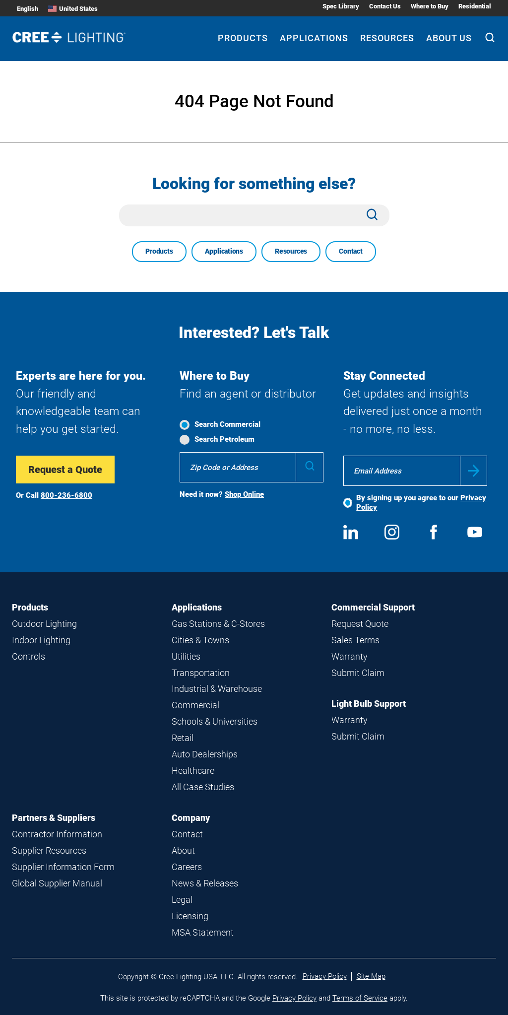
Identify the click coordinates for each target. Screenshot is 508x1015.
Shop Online (244, 494)
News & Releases (205, 883)
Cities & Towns (200, 640)
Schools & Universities (214, 721)
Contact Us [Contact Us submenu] (385, 6)
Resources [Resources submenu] (387, 38)
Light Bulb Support (368, 703)
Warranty (349, 656)
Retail (182, 738)
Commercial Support (373, 607)
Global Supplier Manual (57, 883)
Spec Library (340, 6)
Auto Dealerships (205, 754)
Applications (224, 251)
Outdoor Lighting (44, 623)
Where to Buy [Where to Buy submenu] (429, 6)
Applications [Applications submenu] (314, 38)
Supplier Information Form (63, 867)
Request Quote (359, 623)
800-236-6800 (66, 495)
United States (73, 8)
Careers (187, 867)
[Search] (490, 38)
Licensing (190, 916)
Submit (473, 471)
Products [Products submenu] (243, 38)
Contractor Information (57, 834)
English (27, 8)
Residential (474, 6)
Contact (351, 251)
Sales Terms (355, 640)
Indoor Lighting (41, 640)
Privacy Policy (325, 976)
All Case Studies (203, 787)
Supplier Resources (49, 850)
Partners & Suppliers (53, 817)
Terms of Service (359, 998)
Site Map (371, 976)
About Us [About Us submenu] (449, 38)
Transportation (201, 673)
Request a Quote (65, 469)
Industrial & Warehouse (217, 688)
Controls (28, 656)
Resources (291, 251)
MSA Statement (203, 932)
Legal (182, 899)
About (183, 850)
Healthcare (193, 770)
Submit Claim (357, 673)
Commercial (195, 705)
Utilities (186, 656)
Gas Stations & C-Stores (218, 623)
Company (191, 817)
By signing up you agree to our (421, 502)
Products (159, 251)
